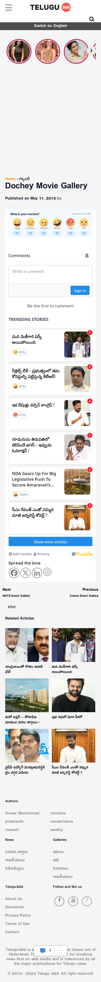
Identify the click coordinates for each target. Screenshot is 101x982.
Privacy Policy (18, 916)
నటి (56, 861)
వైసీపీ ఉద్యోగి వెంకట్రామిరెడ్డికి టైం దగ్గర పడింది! (25, 771)
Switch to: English (50, 27)
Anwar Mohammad (22, 814)
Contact (12, 933)
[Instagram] (47, 572)
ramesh (12, 831)
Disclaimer (14, 908)
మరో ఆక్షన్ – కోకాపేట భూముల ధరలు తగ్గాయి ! (22, 720)
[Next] (91, 50)
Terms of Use (17, 925)
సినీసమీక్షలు (14, 869)
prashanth (14, 822)
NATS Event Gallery (16, 593)
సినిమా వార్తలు (16, 853)
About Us (13, 900)
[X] (25, 573)
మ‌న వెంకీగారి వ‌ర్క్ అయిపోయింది (65, 670)
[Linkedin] (37, 573)
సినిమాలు (60, 869)
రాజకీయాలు (15, 861)
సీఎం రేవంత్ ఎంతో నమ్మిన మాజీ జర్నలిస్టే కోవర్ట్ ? (70, 771)
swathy (56, 831)
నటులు (58, 853)
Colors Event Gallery (84, 593)
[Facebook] (14, 573)
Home (10, 180)
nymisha (58, 814)
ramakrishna (61, 822)
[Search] (92, 19)
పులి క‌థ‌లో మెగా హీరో (67, 717)
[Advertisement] (50, 126)
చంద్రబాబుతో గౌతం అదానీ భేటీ (24, 670)
